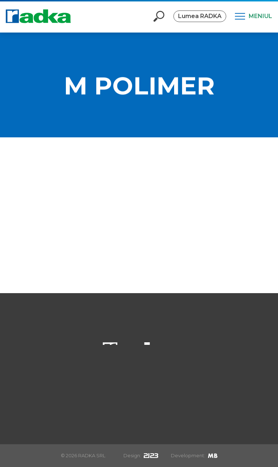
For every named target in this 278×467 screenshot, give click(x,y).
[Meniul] (253, 16)
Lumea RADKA (200, 16)
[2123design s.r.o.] (151, 455)
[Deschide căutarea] (159, 16)
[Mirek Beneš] (213, 455)
